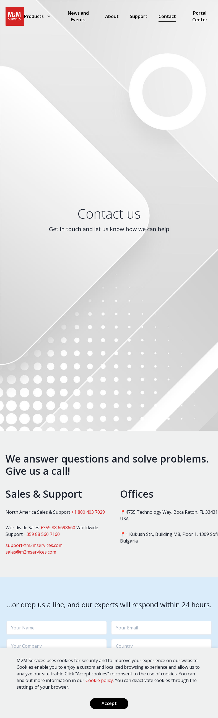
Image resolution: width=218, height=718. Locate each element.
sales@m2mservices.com (31, 552)
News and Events (78, 16)
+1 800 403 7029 (88, 512)
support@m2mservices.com (34, 545)
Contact (167, 16)
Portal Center (199, 16)
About (112, 16)
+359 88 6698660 (57, 528)
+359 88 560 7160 (42, 534)
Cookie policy (99, 680)
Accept (109, 703)
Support (138, 16)
